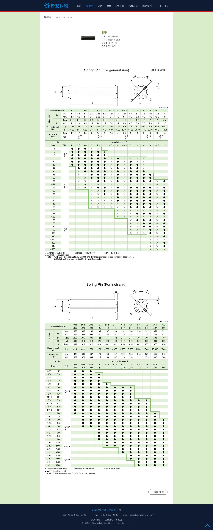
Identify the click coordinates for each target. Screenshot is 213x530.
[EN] (167, 6)
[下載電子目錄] (158, 492)
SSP (70, 17)
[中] (160, 6)
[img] (106, 164)
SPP (58, 17)
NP (63, 17)
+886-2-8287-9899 (77, 515)
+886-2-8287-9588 (109, 515)
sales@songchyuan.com (142, 515)
